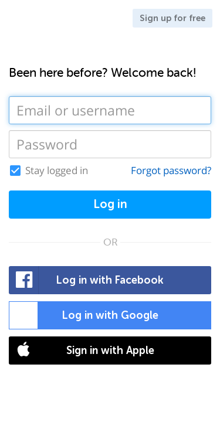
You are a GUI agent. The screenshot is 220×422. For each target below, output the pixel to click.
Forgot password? (171, 170)
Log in (110, 204)
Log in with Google (83, 315)
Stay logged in (56, 170)
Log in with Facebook (86, 280)
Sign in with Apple (81, 350)
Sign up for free (172, 18)
